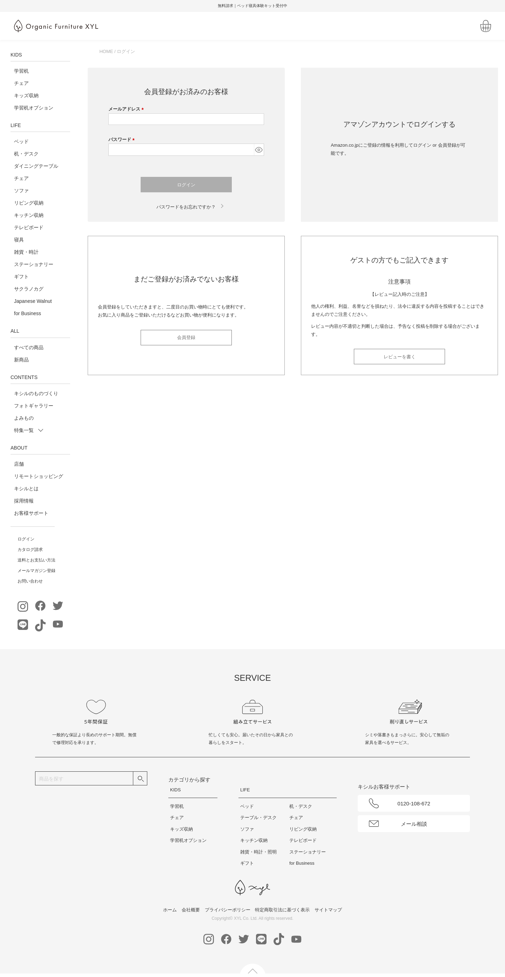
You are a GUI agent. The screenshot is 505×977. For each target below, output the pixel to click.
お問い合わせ (30, 581)
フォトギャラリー (33, 405)
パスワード (122, 139)
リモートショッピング (38, 476)
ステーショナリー (33, 264)
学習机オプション (33, 108)
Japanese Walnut (33, 301)
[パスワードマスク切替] (259, 149)
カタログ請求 (30, 549)
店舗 (19, 464)
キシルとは (26, 488)
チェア (21, 83)
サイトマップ (328, 909)
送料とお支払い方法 (36, 560)
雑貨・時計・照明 (258, 852)
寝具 (19, 239)
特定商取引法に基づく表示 (282, 909)
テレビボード (28, 227)
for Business (27, 313)
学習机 (21, 71)
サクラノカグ (28, 289)
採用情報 (24, 501)
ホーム (170, 909)
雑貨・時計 (26, 252)
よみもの (24, 418)
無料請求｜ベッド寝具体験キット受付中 (252, 6)
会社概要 (191, 909)
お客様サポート (31, 513)
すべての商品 (28, 347)
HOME (106, 51)
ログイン (26, 539)
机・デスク (26, 154)
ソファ (21, 190)
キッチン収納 (28, 215)
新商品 (21, 360)
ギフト (21, 276)
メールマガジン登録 (36, 570)
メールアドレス (127, 109)
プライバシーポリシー (227, 909)
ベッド (21, 141)
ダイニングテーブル (36, 166)
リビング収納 (28, 203)
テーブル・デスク (258, 817)
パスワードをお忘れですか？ (186, 207)
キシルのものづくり (36, 393)
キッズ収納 (26, 95)
